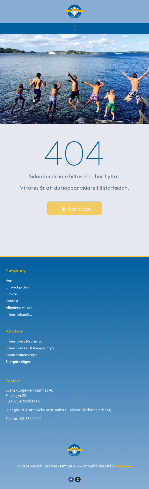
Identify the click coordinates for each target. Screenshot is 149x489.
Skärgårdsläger (18, 361)
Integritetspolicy (19, 314)
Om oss (12, 294)
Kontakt (12, 300)
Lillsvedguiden (17, 287)
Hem (9, 280)
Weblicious (123, 466)
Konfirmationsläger (21, 354)
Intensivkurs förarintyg (24, 341)
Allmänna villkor (19, 307)
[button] (74, 28)
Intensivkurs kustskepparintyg (30, 348)
